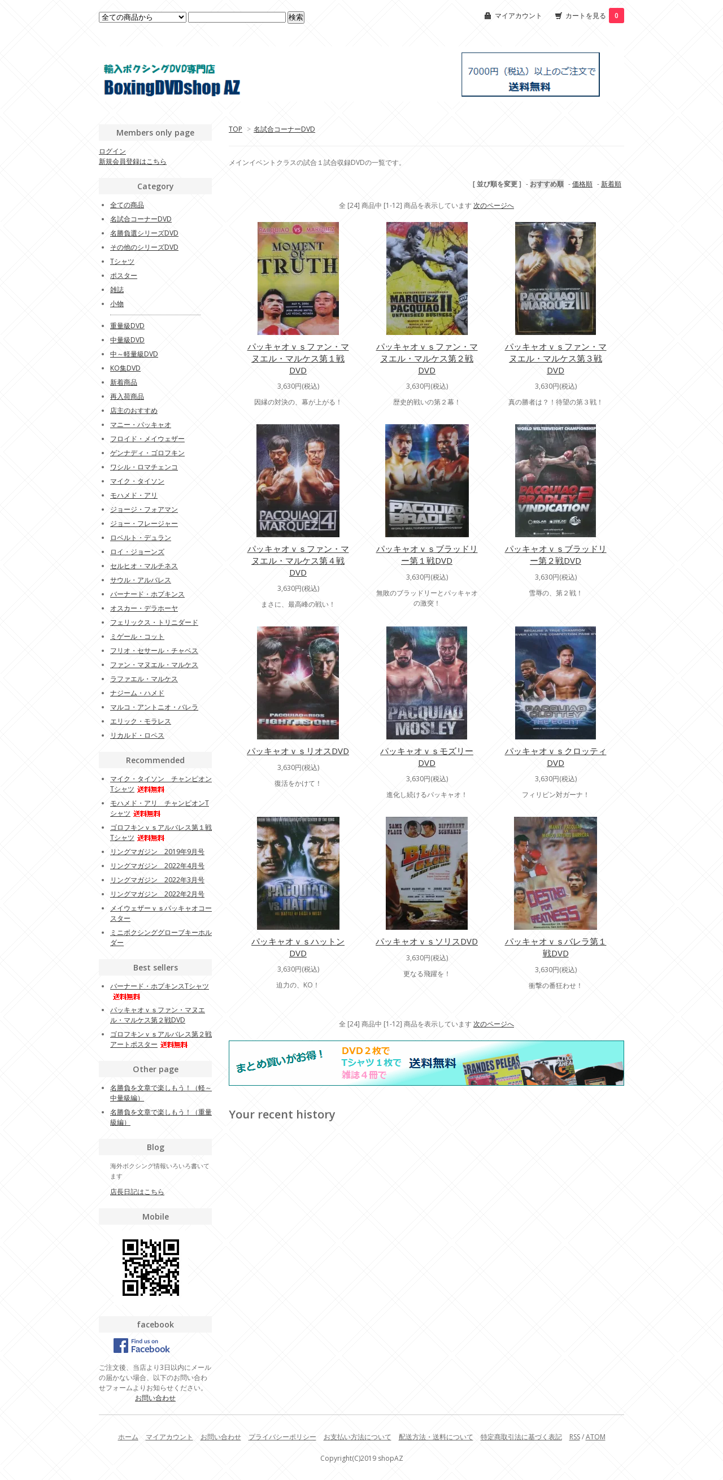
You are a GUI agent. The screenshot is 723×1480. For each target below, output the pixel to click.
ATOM (596, 1437)
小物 (117, 303)
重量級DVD (127, 325)
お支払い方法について (357, 1437)
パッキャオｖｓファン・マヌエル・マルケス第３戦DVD (556, 358)
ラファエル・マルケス (144, 679)
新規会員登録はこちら (133, 161)
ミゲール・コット (137, 636)
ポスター (123, 275)
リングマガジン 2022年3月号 (157, 880)
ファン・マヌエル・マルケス (154, 664)
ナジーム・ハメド (137, 693)
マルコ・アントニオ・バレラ (154, 707)
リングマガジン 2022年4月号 (157, 865)
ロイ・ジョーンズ (137, 551)
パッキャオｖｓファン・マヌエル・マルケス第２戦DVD (427, 358)
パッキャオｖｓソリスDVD (427, 941)
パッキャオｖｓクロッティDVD (556, 756)
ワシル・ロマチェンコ (144, 467)
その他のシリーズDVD (144, 247)
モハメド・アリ (134, 495)
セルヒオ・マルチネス (144, 566)
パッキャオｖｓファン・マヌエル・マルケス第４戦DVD (298, 560)
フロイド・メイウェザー (147, 438)
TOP (235, 129)
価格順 (582, 184)
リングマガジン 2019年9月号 (157, 851)
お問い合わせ (155, 1398)
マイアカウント (518, 15)
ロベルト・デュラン (140, 537)
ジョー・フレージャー (144, 523)
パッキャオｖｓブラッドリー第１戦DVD (427, 554)
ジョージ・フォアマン (144, 509)
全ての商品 (127, 205)
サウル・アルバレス (140, 580)
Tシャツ (122, 261)
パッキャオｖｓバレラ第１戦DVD (556, 947)
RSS (574, 1437)
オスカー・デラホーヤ (144, 608)
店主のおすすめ (134, 410)
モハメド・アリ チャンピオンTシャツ (159, 808)
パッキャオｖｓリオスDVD (298, 750)
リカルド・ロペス (137, 735)
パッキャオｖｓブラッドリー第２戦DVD (556, 554)
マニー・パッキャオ (140, 424)
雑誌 (117, 289)
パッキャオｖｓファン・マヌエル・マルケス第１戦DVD (298, 358)
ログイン (112, 151)
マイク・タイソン (137, 481)
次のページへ (493, 205)
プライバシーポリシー (282, 1437)
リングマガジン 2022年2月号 (157, 894)
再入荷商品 (127, 396)
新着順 (611, 184)
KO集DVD (125, 368)
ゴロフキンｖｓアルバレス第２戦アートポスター (161, 1039)
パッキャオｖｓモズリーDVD (426, 756)
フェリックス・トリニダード (154, 622)
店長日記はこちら (137, 1191)
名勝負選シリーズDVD (144, 233)
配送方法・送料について (436, 1437)
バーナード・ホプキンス (147, 594)
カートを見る (594, 15)
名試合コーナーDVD (284, 129)
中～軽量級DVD (134, 354)
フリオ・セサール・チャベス (154, 650)
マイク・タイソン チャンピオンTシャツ (161, 784)
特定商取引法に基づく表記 (521, 1437)
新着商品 (123, 382)
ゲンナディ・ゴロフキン (147, 453)
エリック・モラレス (140, 721)
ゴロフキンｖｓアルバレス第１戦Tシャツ (161, 832)
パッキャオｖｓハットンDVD (298, 947)
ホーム (128, 1437)
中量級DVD (127, 340)
